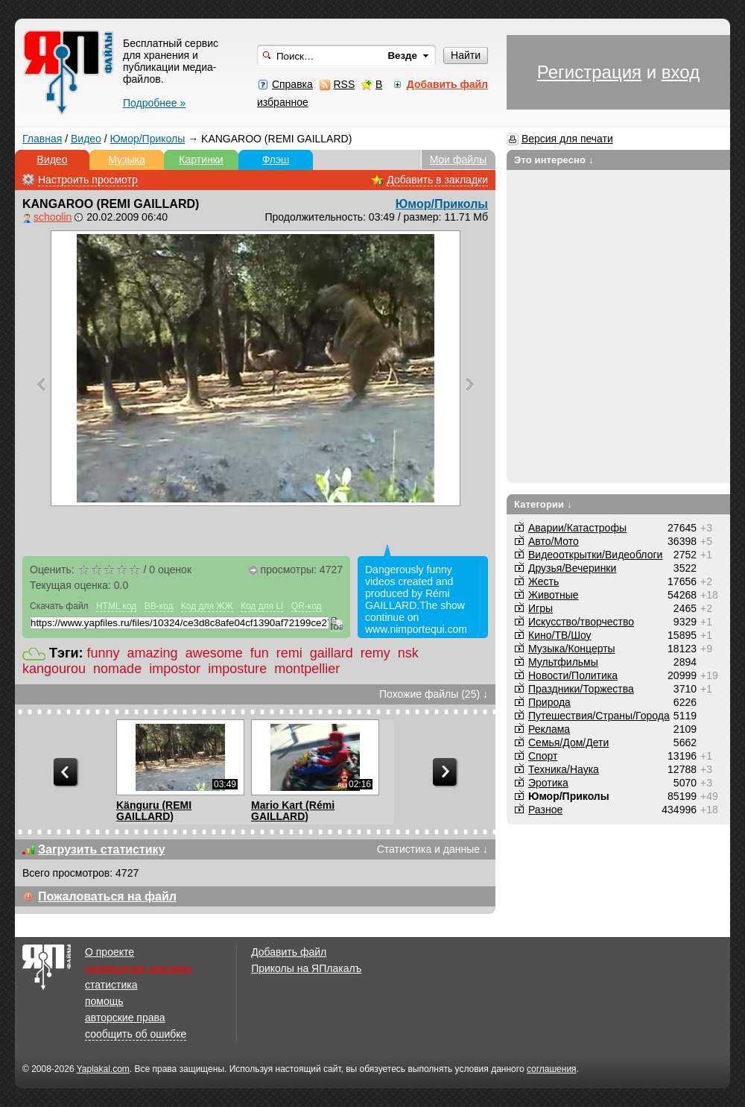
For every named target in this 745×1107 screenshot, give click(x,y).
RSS (344, 84)
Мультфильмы (563, 662)
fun (259, 653)
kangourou (54, 669)
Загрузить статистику (101, 849)
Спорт (542, 756)
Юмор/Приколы (148, 139)
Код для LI (262, 606)
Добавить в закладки (437, 180)
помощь (104, 1001)
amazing (152, 653)
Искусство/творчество (581, 622)
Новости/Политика (573, 675)
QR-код (306, 606)
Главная (42, 139)
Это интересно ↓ (554, 159)
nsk (408, 653)
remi (289, 653)
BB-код (159, 606)
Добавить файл (288, 952)
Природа (549, 702)
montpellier (307, 669)
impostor (174, 669)
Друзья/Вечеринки (572, 568)
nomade (117, 669)
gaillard (331, 653)
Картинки (201, 159)
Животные (553, 595)
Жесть (543, 581)
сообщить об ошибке (135, 1034)
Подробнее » (154, 103)
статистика (111, 985)
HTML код (116, 606)
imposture (237, 669)
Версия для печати (567, 139)
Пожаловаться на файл (107, 896)
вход (681, 72)
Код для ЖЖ (207, 606)
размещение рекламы (138, 968)
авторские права (125, 1018)
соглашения (552, 1069)
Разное (545, 810)
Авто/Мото (553, 541)
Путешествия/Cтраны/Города (599, 716)
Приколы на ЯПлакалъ (306, 968)
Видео (86, 139)
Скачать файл (59, 606)
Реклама (549, 729)
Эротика (548, 783)
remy (375, 653)
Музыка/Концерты (571, 649)
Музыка (126, 159)
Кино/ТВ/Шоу (560, 635)
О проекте (109, 952)
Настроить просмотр (88, 180)
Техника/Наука (563, 769)
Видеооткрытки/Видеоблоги (595, 555)
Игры (540, 608)
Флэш (276, 159)
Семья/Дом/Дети (568, 742)
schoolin (53, 217)
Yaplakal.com (103, 1069)
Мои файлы (458, 159)
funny (103, 653)
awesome (214, 653)
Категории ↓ (543, 504)
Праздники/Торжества (581, 689)
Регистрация (589, 72)
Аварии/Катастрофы (577, 528)
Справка (292, 84)
